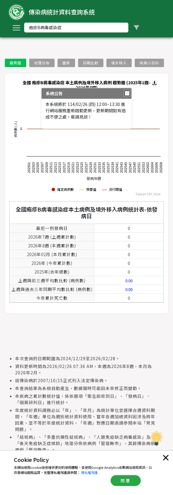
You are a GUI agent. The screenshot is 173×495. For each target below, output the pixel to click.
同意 (126, 481)
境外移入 (119, 62)
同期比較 (91, 62)
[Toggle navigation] (16, 28)
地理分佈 (42, 62)
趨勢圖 (15, 62)
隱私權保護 (89, 472)
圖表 (66, 62)
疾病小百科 (149, 62)
